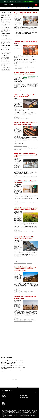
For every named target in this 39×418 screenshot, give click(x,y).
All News (3, 403)
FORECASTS (4, 396)
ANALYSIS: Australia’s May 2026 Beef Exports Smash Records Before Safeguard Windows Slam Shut (12, 363)
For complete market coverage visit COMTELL (9, 379)
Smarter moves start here (29, 1)
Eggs (2, 406)
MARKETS (3, 395)
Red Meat (3, 404)
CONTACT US (4, 397)
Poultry (3, 405)
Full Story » (15, 65)
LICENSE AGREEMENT (5, 398)
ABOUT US (3, 399)
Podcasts (3, 407)
